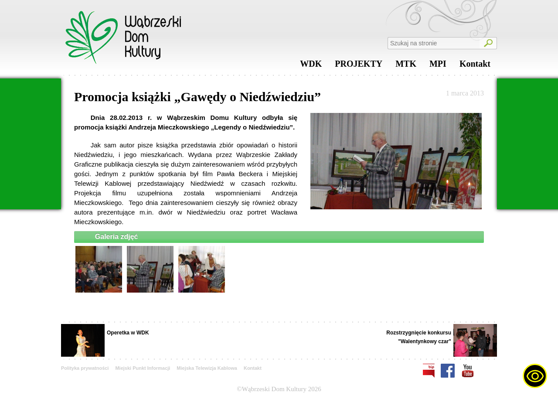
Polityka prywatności (85, 368)
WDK (311, 66)
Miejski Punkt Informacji (142, 368)
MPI (437, 66)
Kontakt (474, 66)
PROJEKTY (358, 66)
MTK (405, 66)
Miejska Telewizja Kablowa (207, 368)
